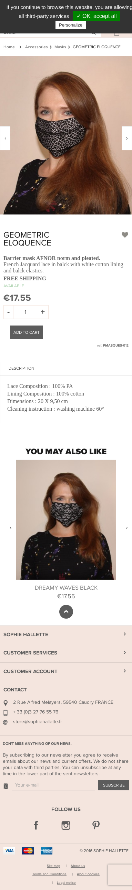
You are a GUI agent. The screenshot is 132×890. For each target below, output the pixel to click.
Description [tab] (21, 368)
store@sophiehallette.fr (37, 721)
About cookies (88, 874)
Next (127, 528)
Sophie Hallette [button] (25, 634)
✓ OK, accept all (97, 16)
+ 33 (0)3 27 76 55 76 (35, 712)
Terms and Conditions (49, 874)
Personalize (70, 25)
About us (78, 866)
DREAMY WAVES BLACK (66, 587)
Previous (10, 528)
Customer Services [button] (30, 653)
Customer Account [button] (30, 671)
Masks (60, 46)
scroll (66, 612)
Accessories (36, 46)
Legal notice (66, 883)
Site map (53, 866)
